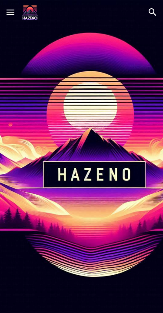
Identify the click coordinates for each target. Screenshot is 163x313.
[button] (10, 12)
